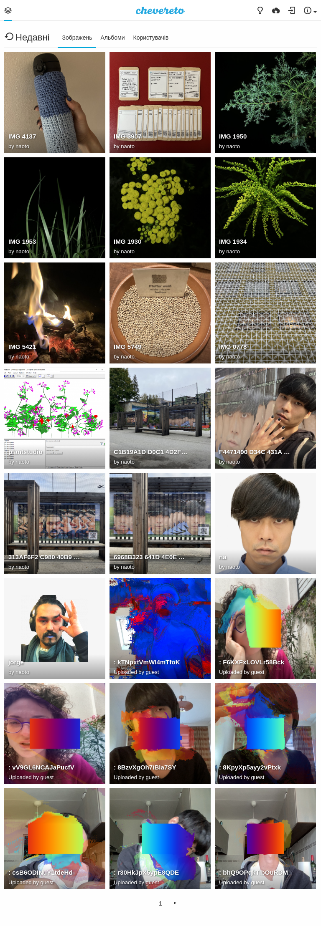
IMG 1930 (127, 241)
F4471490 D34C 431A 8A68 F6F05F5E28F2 (256, 451)
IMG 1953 (22, 241)
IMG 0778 (233, 346)
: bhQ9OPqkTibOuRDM (253, 872)
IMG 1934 (233, 241)
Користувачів (151, 37)
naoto (22, 146)
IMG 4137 (22, 136)
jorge (16, 662)
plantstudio (25, 451)
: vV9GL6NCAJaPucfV (41, 767)
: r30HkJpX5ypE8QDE (146, 872)
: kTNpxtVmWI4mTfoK (147, 662)
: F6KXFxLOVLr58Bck (251, 662)
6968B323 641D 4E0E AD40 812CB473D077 (151, 556)
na (223, 556)
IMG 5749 (127, 346)
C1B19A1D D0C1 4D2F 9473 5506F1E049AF (151, 451)
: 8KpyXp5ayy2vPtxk (250, 767)
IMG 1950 (233, 136)
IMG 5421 (22, 346)
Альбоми (112, 37)
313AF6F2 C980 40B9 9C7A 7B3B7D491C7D (45, 556)
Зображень (77, 37)
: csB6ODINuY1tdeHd (40, 872)
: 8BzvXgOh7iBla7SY (145, 767)
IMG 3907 (127, 136)
